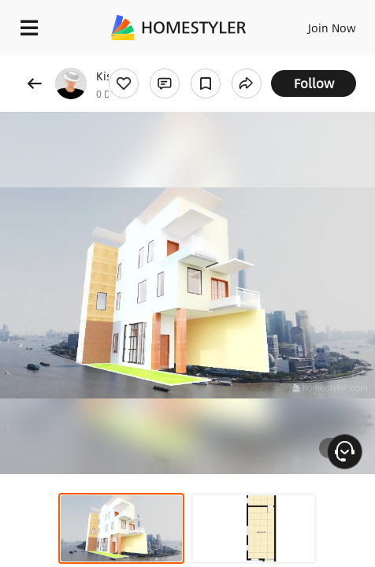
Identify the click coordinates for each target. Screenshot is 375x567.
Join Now (332, 27)
